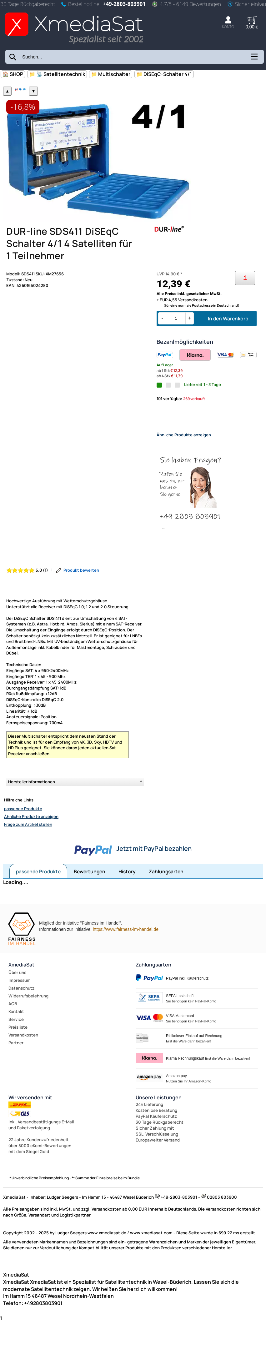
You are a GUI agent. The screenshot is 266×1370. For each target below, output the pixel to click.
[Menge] (175, 352)
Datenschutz (21, 1028)
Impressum (19, 1020)
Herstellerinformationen (31, 821)
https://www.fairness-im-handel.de (125, 968)
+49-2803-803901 (124, 4)
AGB (12, 1043)
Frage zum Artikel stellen (28, 863)
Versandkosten (23, 1074)
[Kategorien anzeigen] (254, 59)
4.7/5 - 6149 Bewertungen (186, 4)
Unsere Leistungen (159, 1137)
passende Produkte (23, 848)
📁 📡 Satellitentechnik (57, 74)
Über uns (17, 1012)
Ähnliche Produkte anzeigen (31, 856)
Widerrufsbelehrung (28, 1035)
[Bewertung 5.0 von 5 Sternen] (27, 610)
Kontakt (16, 1051)
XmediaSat (21, 1004)
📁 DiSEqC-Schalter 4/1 (164, 74)
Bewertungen (89, 910)
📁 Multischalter (110, 74)
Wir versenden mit (30, 1137)
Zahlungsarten (166, 910)
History (127, 910)
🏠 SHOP (13, 74)
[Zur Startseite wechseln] (74, 44)
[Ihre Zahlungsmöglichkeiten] (245, 312)
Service (16, 1059)
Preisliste (18, 1067)
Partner (15, 1082)
